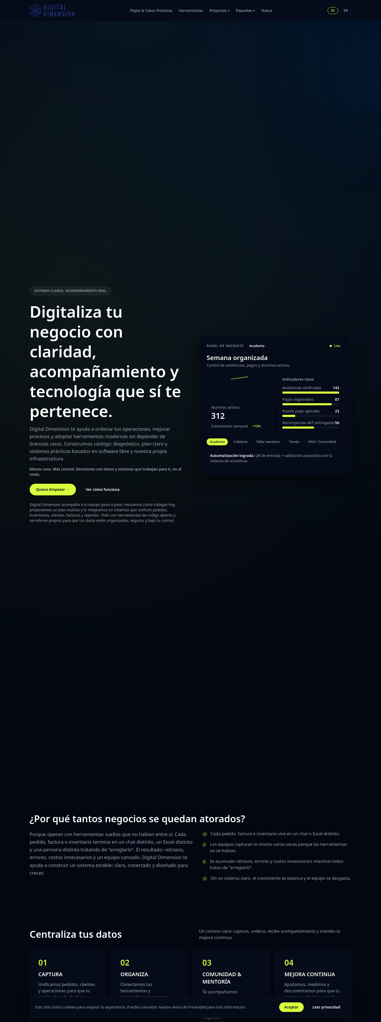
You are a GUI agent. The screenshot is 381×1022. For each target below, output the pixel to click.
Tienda (294, 441)
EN (346, 10)
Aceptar (291, 1007)
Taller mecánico (268, 441)
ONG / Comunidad (322, 441)
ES (332, 10)
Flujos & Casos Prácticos (151, 10)
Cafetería (240, 441)
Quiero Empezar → (53, 489)
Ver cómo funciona (103, 489)
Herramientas (191, 10)
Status (266, 10)
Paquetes (245, 10)
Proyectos (219, 10)
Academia (217, 441)
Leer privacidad (326, 1007)
